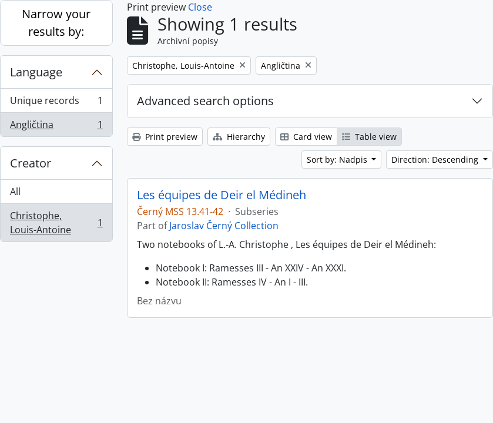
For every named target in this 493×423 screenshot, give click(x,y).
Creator (30, 163)
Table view (369, 136)
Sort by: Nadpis (338, 159)
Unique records (56, 103)
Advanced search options (205, 101)
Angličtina (56, 127)
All (15, 191)
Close (200, 7)
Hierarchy (239, 136)
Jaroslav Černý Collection (224, 225)
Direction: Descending (436, 159)
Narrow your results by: (56, 22)
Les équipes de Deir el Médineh (221, 195)
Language (36, 72)
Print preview (164, 136)
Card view (306, 136)
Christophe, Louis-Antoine (56, 222)
